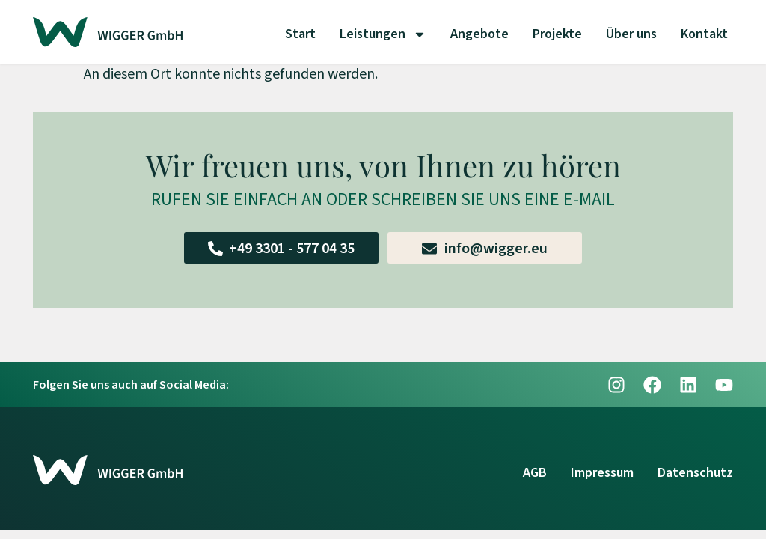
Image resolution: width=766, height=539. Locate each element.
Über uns (631, 34)
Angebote (479, 34)
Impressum (602, 472)
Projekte (557, 34)
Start (300, 34)
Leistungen (383, 34)
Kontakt (704, 34)
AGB (535, 472)
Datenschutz (695, 472)
